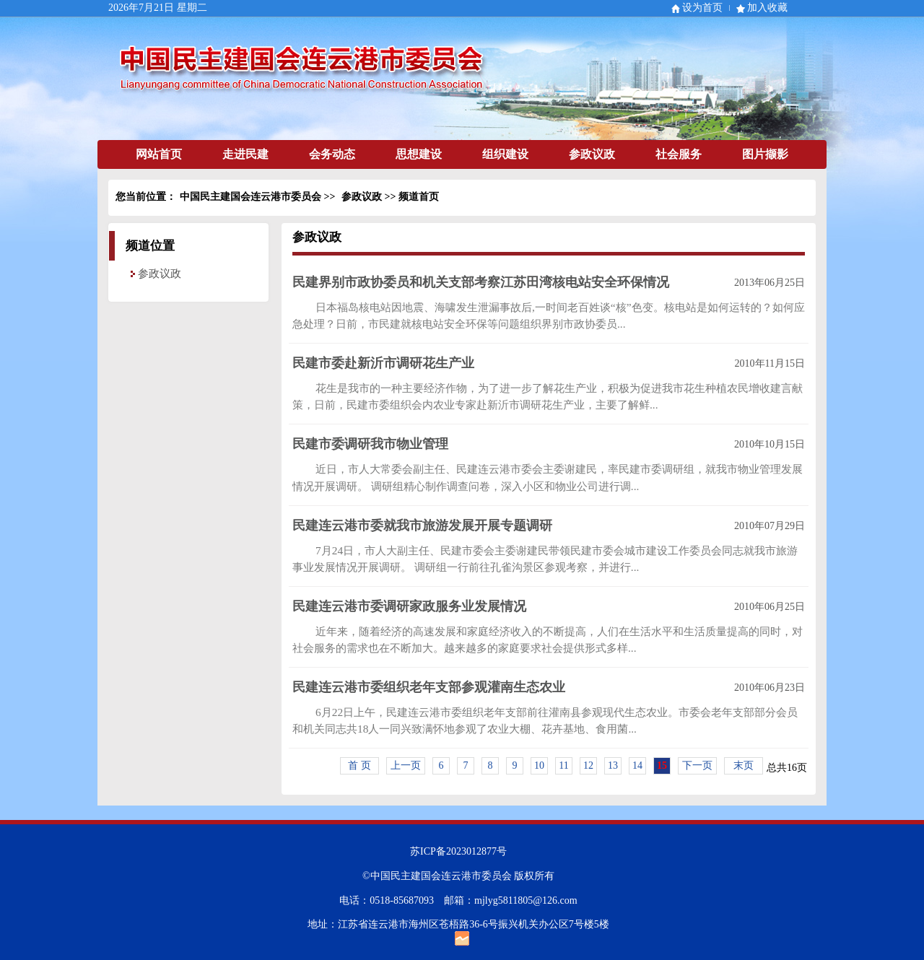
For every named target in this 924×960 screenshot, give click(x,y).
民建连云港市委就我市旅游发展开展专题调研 (422, 525)
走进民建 (245, 154)
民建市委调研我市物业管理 (370, 444)
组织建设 (505, 154)
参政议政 (592, 154)
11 (563, 765)
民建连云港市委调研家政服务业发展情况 (409, 606)
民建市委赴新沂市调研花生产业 (383, 363)
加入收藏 (767, 7)
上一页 (406, 765)
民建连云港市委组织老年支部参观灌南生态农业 (428, 687)
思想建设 (419, 154)
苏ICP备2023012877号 (458, 851)
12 (588, 765)
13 (613, 765)
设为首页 (702, 7)
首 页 (359, 765)
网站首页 (159, 154)
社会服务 (678, 154)
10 (539, 765)
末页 (743, 765)
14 (637, 765)
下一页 (697, 765)
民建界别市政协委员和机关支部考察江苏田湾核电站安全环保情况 (480, 282)
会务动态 (332, 154)
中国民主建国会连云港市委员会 (250, 196)
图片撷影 (765, 154)
